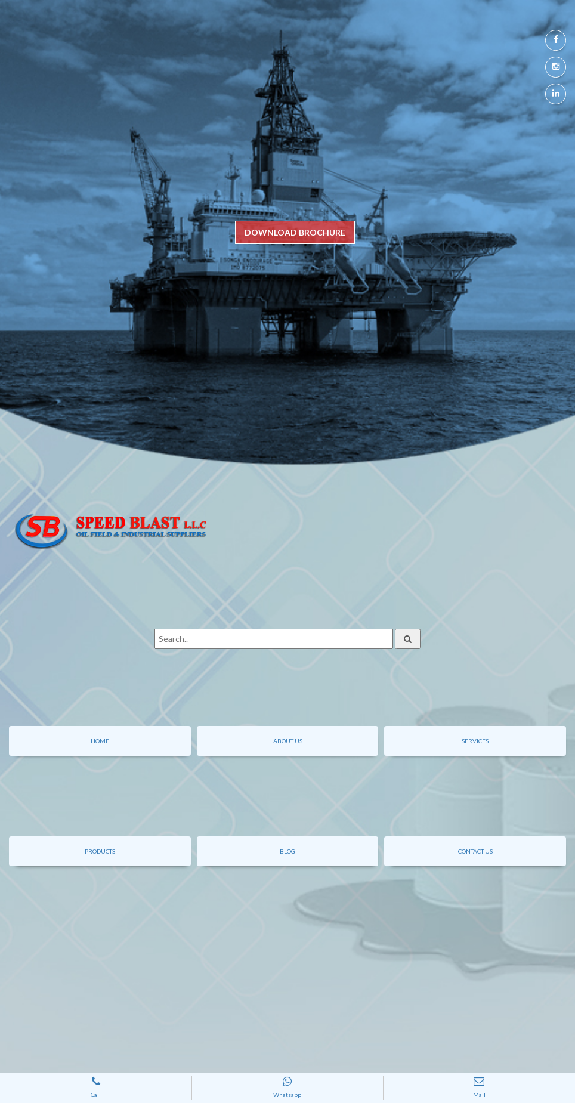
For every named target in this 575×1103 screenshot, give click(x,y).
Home (100, 740)
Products (100, 851)
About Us (287, 740)
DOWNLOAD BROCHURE (295, 232)
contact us (475, 851)
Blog (287, 851)
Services (475, 740)
